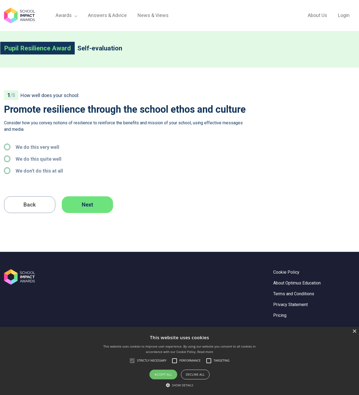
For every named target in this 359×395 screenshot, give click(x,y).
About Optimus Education (297, 283)
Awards (66, 15)
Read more (205, 352)
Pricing (279, 315)
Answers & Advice (107, 15)
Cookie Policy (286, 272)
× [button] (354, 331)
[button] (179, 385)
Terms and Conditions (293, 293)
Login (344, 15)
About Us (317, 15)
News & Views (153, 15)
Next (87, 204)
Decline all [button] (195, 374)
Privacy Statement (290, 304)
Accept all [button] (163, 374)
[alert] (179, 361)
